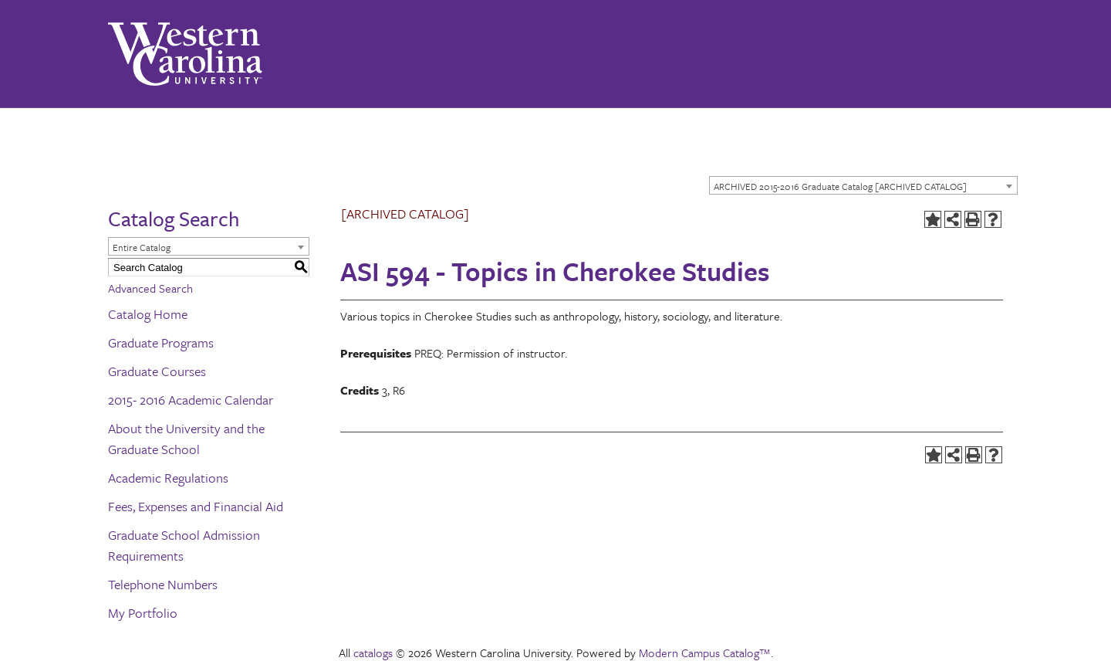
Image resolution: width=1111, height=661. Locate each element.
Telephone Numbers (163, 584)
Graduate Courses (157, 371)
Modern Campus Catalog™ (705, 652)
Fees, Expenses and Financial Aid (195, 506)
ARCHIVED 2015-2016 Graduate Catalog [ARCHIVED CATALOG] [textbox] (840, 186)
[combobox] (863, 185)
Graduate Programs (161, 342)
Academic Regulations (168, 477)
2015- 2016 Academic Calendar (190, 399)
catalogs (373, 652)
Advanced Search (150, 288)
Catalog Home (147, 314)
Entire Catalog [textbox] (142, 247)
